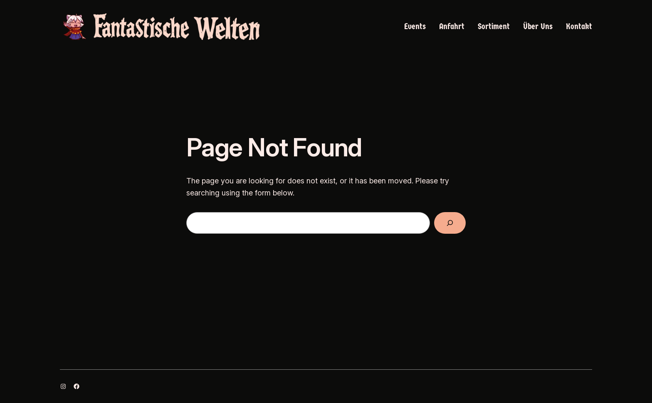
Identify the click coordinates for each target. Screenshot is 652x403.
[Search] (450, 223)
